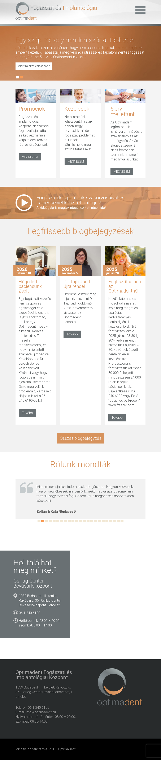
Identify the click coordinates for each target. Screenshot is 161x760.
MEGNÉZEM (30, 157)
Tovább (27, 413)
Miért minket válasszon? (34, 66)
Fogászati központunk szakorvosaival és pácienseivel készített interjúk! (88, 202)
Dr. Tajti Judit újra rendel (77, 284)
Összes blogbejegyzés (80, 438)
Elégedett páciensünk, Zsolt (31, 286)
